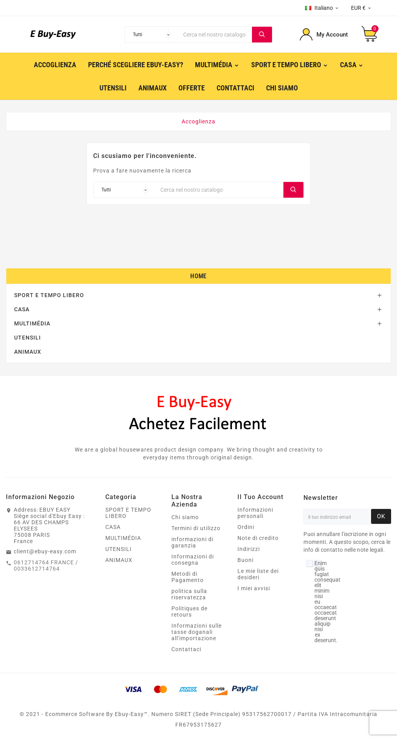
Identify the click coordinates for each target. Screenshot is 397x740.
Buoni (245, 560)
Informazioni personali (255, 513)
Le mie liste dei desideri (258, 574)
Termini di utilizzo (196, 528)
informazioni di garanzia (192, 542)
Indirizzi (248, 549)
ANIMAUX (27, 352)
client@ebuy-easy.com (45, 551)
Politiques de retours (189, 611)
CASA (21, 309)
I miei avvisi (253, 588)
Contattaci (186, 649)
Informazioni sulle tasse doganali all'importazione (196, 631)
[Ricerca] (215, 34)
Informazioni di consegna (192, 559)
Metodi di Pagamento (187, 577)
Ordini (245, 527)
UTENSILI (27, 337)
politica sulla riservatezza (189, 594)
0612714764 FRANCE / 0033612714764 (46, 565)
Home (198, 276)
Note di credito (258, 538)
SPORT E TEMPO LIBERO (49, 295)
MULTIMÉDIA (32, 323)
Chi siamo (185, 517)
